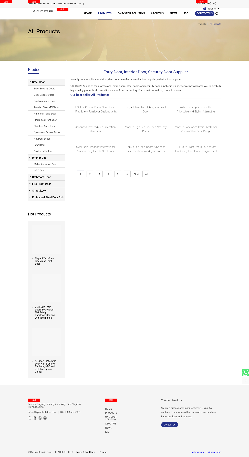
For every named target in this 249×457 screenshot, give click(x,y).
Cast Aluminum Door (45, 101)
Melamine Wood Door (45, 164)
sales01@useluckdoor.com (69, 4)
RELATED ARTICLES (63, 452)
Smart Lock (39, 190)
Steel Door (38, 82)
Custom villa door (43, 151)
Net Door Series (42, 138)
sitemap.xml (198, 452)
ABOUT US (110, 423)
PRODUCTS (111, 412)
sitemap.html (214, 452)
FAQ (107, 431)
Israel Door (39, 145)
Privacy (103, 452)
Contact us (204, 13)
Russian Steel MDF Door (46, 107)
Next (136, 174)
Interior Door (39, 157)
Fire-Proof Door (41, 183)
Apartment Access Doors (47, 132)
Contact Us (169, 424)
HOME (108, 408)
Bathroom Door (41, 177)
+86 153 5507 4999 (70, 412)
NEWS (108, 427)
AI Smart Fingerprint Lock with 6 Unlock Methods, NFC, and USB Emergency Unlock (45, 366)
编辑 (34, 2)
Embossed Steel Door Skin (48, 197)
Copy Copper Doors (44, 95)
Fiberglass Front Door (45, 120)
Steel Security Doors (44, 88)
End (146, 174)
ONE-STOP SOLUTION (110, 418)
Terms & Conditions (85, 452)
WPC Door (39, 170)
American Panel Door (45, 113)
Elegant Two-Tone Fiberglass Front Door (44, 261)
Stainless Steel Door (44, 126)
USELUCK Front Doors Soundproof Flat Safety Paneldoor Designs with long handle (45, 312)
